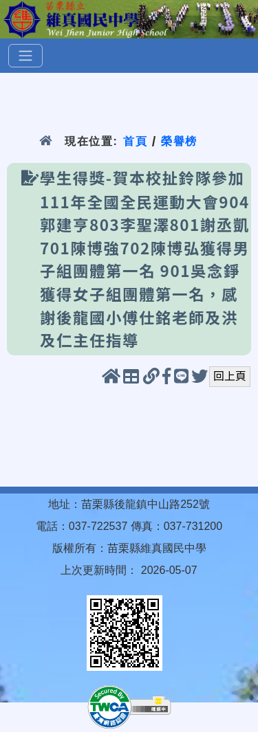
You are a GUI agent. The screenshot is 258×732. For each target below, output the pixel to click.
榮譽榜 (179, 141)
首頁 (135, 141)
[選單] (25, 55)
